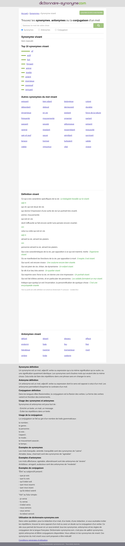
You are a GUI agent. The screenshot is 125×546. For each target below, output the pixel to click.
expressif (29, 85)
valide (88, 141)
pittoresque (69, 124)
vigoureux (47, 147)
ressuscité (90, 130)
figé (87, 344)
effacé (88, 338)
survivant (89, 135)
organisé (68, 118)
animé (28, 68)
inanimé (46, 350)
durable (89, 107)
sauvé (45, 135)
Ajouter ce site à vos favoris (92, 13)
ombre (24, 355)
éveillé (29, 72)
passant (24, 124)
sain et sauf (26, 135)
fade (45, 344)
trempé (46, 141)
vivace (88, 147)
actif (29, 55)
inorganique (69, 350)
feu (65, 344)
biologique (69, 101)
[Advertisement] (62, 170)
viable (24, 147)
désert (45, 338)
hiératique (25, 350)
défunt (24, 338)
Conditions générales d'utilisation (33, 540)
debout (46, 107)
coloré (88, 101)
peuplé (46, 124)
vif (32, 51)
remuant (29, 89)
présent (89, 124)
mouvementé (48, 118)
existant (67, 113)
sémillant (68, 135)
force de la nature (93, 113)
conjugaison (80, 20)
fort (28, 60)
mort (88, 350)
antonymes (58, 20)
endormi (25, 344)
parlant (89, 118)
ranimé (24, 130)
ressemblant (69, 130)
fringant (29, 64)
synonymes (43, 20)
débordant (26, 107)
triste (45, 355)
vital (66, 147)
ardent (28, 77)
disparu (67, 338)
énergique (29, 81)
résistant (46, 130)
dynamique (26, 113)
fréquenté (25, 118)
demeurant (69, 107)
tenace (24, 141)
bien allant (47, 101)
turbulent (68, 141)
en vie (45, 113)
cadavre (67, 355)
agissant (25, 101)
